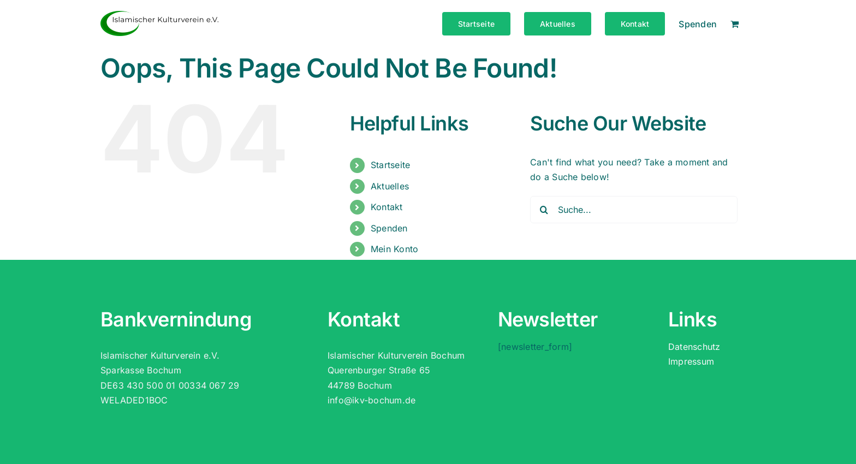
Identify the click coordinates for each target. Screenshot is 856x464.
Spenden (389, 228)
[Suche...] (634, 209)
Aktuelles (390, 186)
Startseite (390, 164)
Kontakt (387, 206)
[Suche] (543, 209)
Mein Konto (394, 248)
